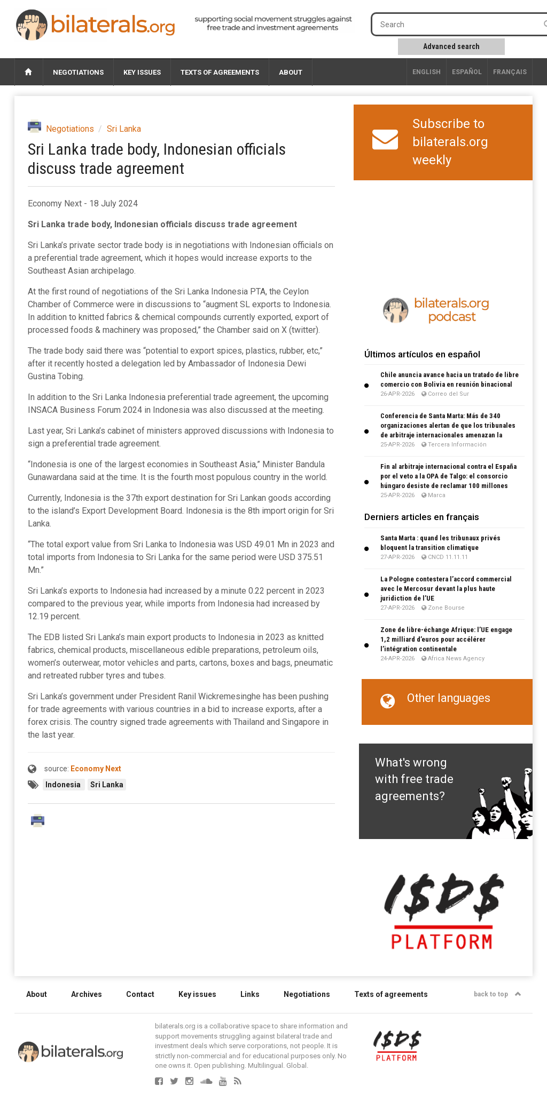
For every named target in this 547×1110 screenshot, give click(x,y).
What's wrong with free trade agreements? (414, 779)
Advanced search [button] (451, 46)
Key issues (142, 72)
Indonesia (63, 784)
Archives (86, 994)
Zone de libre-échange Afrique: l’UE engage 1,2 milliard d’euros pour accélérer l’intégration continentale (446, 639)
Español (467, 72)
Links (250, 994)
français (510, 72)
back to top (497, 994)
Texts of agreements (220, 72)
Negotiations (78, 72)
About (290, 72)
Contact (140, 994)
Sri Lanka (124, 129)
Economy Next (96, 768)
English (426, 72)
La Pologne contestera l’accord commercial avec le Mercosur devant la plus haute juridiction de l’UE (446, 588)
